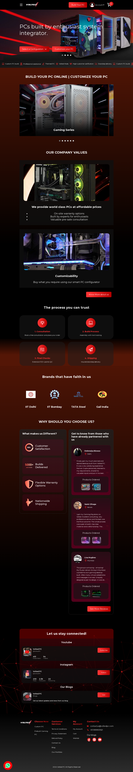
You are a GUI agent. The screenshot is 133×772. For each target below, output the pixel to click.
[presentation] (22, 113)
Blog (53, 747)
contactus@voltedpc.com (102, 726)
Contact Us (56, 743)
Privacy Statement (59, 734)
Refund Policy (57, 738)
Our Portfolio (57, 752)
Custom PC (39, 726)
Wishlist (76, 738)
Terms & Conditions (59, 729)
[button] (62, 55)
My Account (78, 729)
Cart (75, 734)
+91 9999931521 (96, 730)
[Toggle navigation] (22, 5)
